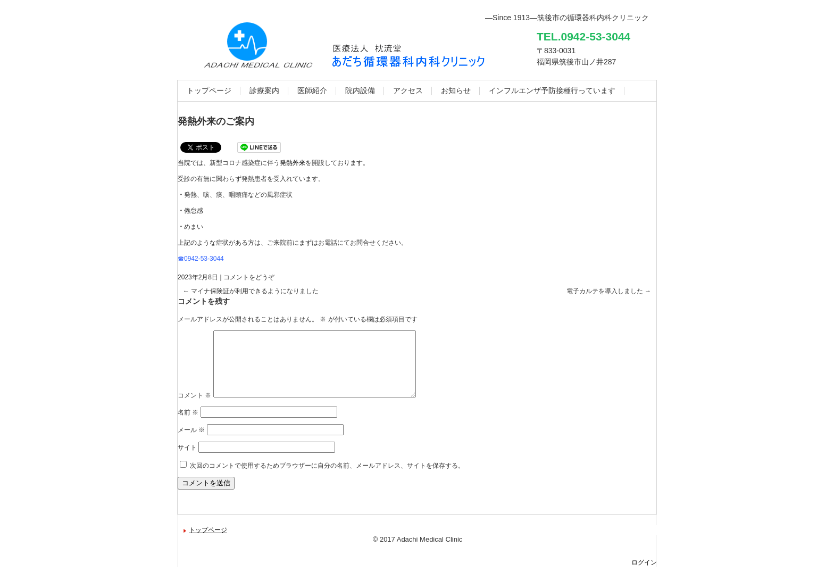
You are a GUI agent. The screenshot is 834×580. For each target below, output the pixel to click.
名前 (188, 425)
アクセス (408, 90)
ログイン (644, 575)
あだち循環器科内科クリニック (409, 58)
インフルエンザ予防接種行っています (552, 90)
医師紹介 (312, 90)
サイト (187, 460)
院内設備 (360, 90)
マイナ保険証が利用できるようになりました (251, 291)
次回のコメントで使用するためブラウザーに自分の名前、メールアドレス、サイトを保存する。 (327, 478)
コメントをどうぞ (248, 277)
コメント (194, 408)
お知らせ (456, 90)
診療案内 (264, 90)
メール (191, 442)
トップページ (209, 90)
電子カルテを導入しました (608, 291)
